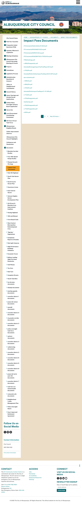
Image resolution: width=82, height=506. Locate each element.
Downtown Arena (13, 187)
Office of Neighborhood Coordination (11, 86)
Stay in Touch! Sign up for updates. (67, 485)
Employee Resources (35, 477)
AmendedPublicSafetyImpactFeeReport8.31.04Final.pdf (40, 74)
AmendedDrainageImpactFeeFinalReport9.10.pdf (38, 67)
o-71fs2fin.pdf (28, 95)
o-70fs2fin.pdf (28, 70)
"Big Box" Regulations (11, 233)
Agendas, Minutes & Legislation (12, 51)
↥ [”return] (80, 465)
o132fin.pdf (27, 112)
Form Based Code (13, 219)
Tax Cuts (10, 268)
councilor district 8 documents (13, 369)
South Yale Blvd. (13, 278)
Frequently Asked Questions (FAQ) (11, 46)
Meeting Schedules (12, 56)
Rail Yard (10, 271)
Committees (10, 70)
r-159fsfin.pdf (28, 81)
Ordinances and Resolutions (11, 143)
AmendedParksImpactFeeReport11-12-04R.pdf (37, 91)
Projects (8, 67)
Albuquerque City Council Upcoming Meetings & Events (12, 61)
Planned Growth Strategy (12, 163)
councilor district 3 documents (13, 324)
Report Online (5, 486)
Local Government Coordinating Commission (11, 115)
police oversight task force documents (12, 330)
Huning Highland (13, 212)
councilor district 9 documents (13, 364)
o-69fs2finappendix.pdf (31, 63)
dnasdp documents (13, 287)
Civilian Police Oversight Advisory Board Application (12, 104)
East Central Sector (11, 191)
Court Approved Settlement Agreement (12, 414)
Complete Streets (13, 275)
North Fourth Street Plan (12, 182)
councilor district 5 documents (13, 313)
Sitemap (31, 479)
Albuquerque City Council (39, 37)
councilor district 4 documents (13, 342)
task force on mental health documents (12, 388)
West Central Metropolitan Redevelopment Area (12, 226)
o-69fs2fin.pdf (28, 84)
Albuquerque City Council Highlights (12, 138)
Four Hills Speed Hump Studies (13, 157)
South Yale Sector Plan (13, 177)
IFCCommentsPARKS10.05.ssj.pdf (34, 53)
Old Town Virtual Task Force (11, 121)
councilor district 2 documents (13, 353)
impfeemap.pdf (28, 102)
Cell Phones (11, 264)
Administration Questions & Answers (10, 79)
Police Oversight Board (12, 407)
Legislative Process (12, 74)
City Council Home (12, 38)
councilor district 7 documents (13, 382)
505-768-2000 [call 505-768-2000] (12, 484)
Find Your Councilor (12, 41)
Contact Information (11, 440)
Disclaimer (32, 474)
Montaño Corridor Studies (13, 152)
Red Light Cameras (13, 243)
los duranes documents (11, 283)
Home (25, 37)
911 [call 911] (11, 488)
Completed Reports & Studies (13, 238)
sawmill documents (11, 308)
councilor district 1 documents (13, 297)
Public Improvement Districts (13, 132)
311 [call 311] (5, 484)
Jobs (30, 472)
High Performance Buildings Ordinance (13, 248)
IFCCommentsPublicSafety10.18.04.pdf (35, 46)
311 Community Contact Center (13, 472)
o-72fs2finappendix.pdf (31, 98)
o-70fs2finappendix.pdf (31, 105)
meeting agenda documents (12, 292)
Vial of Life (9, 110)
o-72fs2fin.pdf (28, 88)
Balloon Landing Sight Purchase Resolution (12, 259)
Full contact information (10, 452)
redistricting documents (11, 348)
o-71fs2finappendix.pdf (30, 109)
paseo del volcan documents (13, 303)
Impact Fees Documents (12, 168)
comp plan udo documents (12, 395)
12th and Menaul (13, 216)
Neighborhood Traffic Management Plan (13, 401)
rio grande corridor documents (13, 319)
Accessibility (33, 475)
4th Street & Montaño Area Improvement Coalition (12, 206)
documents (54, 37)
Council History (11, 92)
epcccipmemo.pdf (29, 77)
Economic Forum (13, 254)
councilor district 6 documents (13, 358)
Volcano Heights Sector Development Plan (13, 198)
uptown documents (11, 337)
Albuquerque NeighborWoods (11, 127)
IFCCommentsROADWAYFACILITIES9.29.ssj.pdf (38, 56)
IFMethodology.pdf (29, 60)
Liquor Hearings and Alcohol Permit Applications (12, 97)
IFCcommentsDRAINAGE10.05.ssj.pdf (35, 49)
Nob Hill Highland (13, 173)
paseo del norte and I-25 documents (12, 376)
